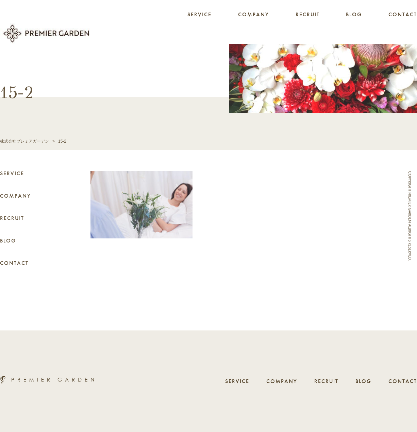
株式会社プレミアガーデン (24, 141)
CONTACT (402, 14)
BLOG (354, 14)
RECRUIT (308, 14)
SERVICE (199, 14)
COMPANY (253, 14)
